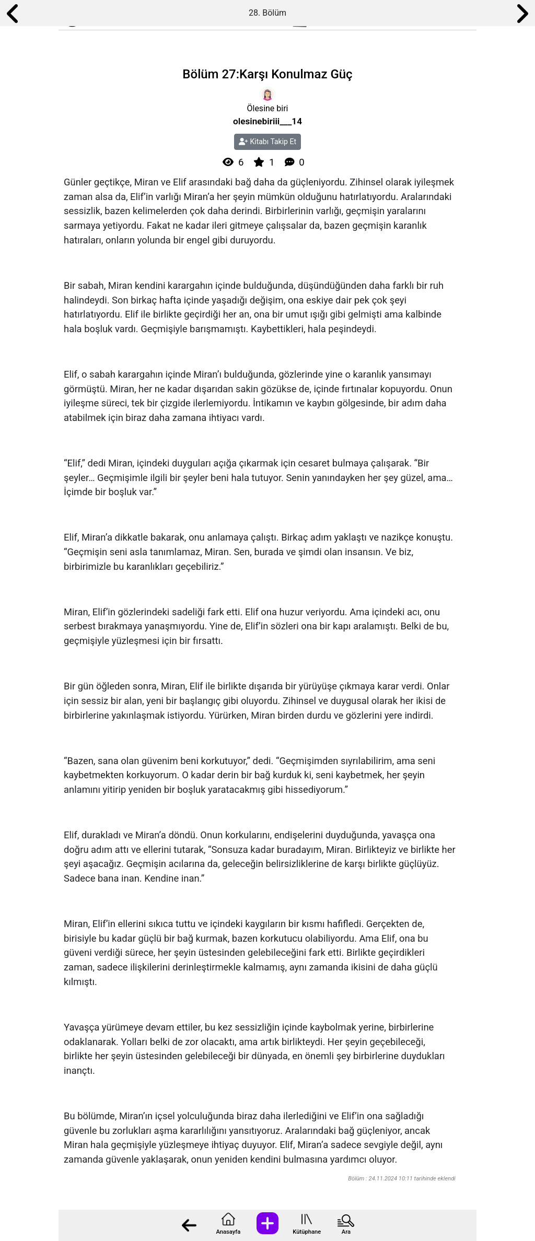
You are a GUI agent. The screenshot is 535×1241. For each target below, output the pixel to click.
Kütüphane (307, 1231)
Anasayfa (228, 1231)
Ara (346, 1231)
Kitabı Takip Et (267, 141)
